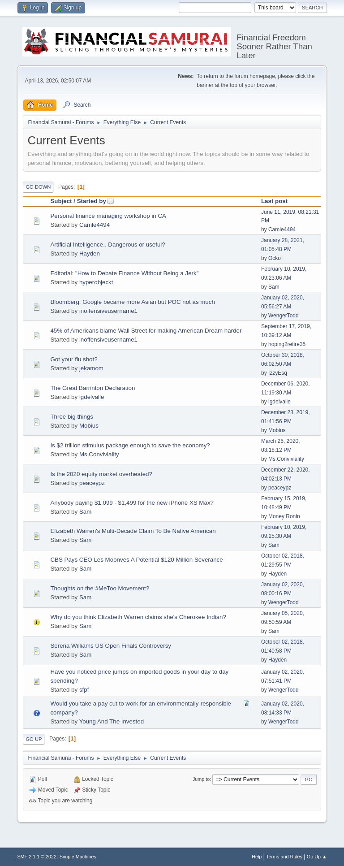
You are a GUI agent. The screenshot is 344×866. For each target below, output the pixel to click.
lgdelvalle (91, 397)
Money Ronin (284, 516)
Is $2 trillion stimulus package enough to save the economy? (130, 445)
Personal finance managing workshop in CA (108, 215)
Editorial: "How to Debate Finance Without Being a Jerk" (124, 273)
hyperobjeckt (96, 282)
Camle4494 (94, 224)
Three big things (71, 416)
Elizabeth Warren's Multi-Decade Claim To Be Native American (132, 531)
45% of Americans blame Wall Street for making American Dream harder (145, 330)
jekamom (91, 368)
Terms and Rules (284, 856)
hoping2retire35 (286, 344)
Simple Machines (78, 856)
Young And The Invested (111, 721)
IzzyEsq (277, 373)
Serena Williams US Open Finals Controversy (110, 645)
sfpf (84, 689)
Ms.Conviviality (99, 454)
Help (257, 856)
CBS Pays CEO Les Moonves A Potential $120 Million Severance (136, 559)
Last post (274, 201)
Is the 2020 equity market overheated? (101, 474)
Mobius (89, 425)
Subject (61, 201)
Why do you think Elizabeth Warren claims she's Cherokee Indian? (138, 617)
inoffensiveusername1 (108, 310)
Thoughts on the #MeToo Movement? (99, 588)
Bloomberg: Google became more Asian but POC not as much (132, 302)
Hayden (89, 253)
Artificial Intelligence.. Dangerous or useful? (107, 244)
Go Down (38, 187)
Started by (95, 201)
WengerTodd (283, 315)
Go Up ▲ (317, 856)
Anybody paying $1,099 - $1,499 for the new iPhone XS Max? (132, 502)
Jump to (201, 779)
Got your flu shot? (73, 359)
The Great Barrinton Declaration (92, 388)
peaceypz (92, 483)
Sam (274, 287)
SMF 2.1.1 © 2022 (36, 856)
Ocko (274, 258)
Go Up (34, 739)
